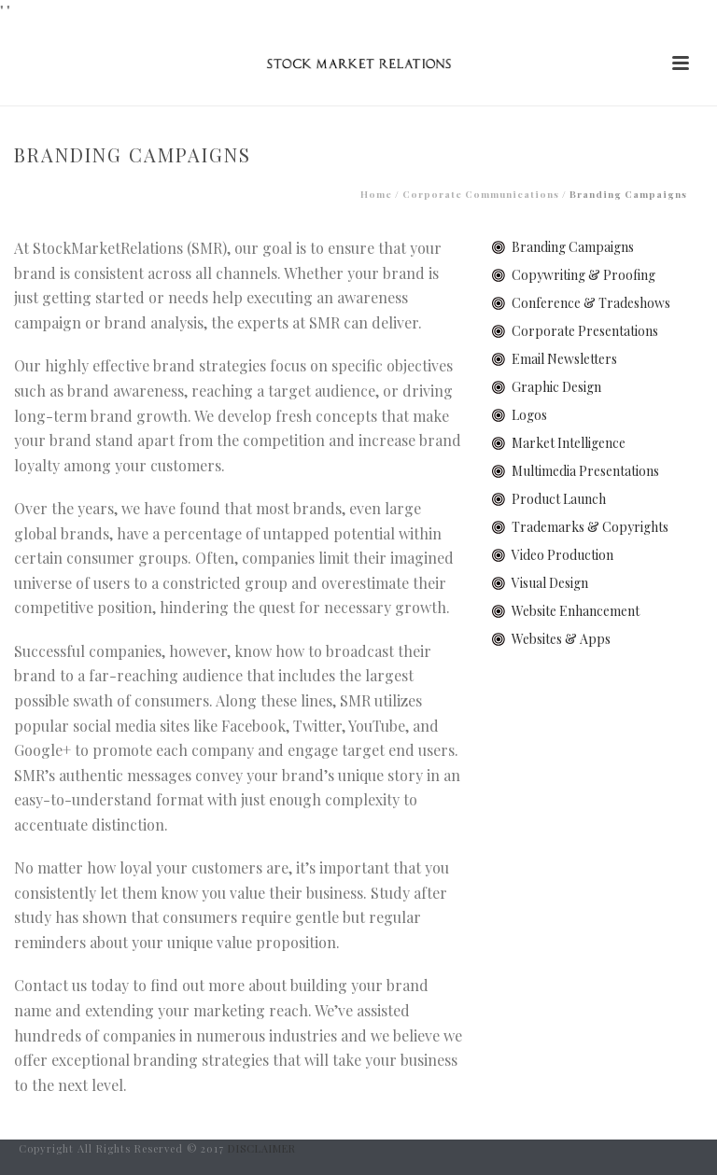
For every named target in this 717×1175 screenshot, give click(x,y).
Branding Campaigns (573, 247)
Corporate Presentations (585, 331)
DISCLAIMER (262, 1148)
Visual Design (550, 583)
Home (376, 194)
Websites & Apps (561, 639)
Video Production (562, 555)
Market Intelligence (569, 443)
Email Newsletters (564, 359)
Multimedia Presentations (585, 471)
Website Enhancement (576, 611)
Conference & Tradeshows (591, 303)
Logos (529, 415)
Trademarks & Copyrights (590, 527)
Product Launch (559, 499)
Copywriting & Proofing (583, 275)
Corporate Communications (480, 194)
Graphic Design (556, 387)
